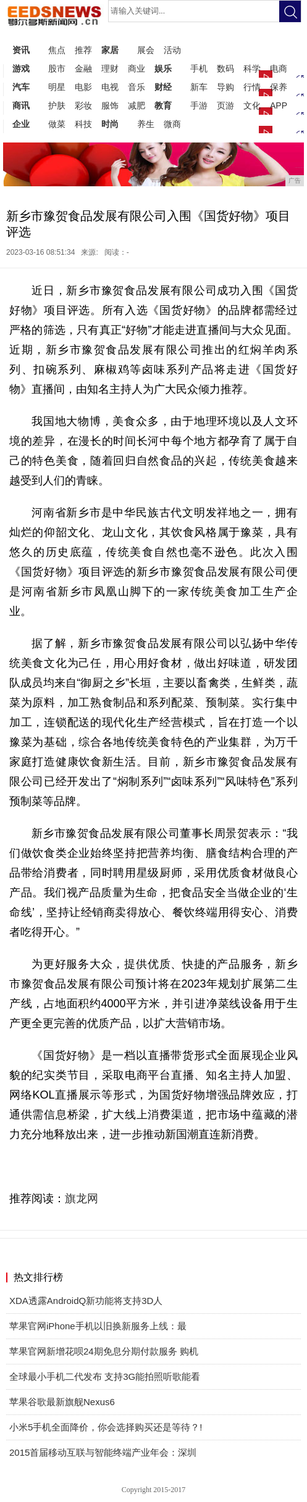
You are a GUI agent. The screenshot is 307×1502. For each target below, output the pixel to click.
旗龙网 (81, 1198)
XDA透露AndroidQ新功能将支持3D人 (85, 1300)
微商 (172, 124)
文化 (252, 105)
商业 (136, 68)
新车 (199, 87)
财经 (163, 87)
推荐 (83, 50)
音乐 (136, 87)
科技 (83, 124)
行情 (252, 87)
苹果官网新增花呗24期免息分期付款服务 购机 (103, 1351)
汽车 (21, 87)
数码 (225, 68)
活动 (172, 50)
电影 (83, 87)
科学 (252, 68)
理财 (110, 68)
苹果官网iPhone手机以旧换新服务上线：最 (98, 1326)
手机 (199, 68)
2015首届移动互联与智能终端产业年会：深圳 (102, 1452)
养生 (145, 124)
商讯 (21, 105)
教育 (163, 105)
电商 (278, 68)
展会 (145, 50)
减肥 (136, 105)
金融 (83, 68)
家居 (110, 50)
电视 (110, 87)
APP (278, 105)
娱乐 (163, 68)
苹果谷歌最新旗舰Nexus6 (62, 1402)
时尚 (110, 124)
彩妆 (83, 105)
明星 (56, 87)
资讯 (21, 50)
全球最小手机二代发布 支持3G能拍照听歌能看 (104, 1376)
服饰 (110, 105)
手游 (199, 105)
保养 (278, 87)
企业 (21, 124)
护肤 (56, 105)
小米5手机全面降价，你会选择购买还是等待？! (106, 1427)
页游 (225, 105)
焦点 (56, 50)
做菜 (56, 124)
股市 (56, 68)
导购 (225, 87)
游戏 (21, 68)
